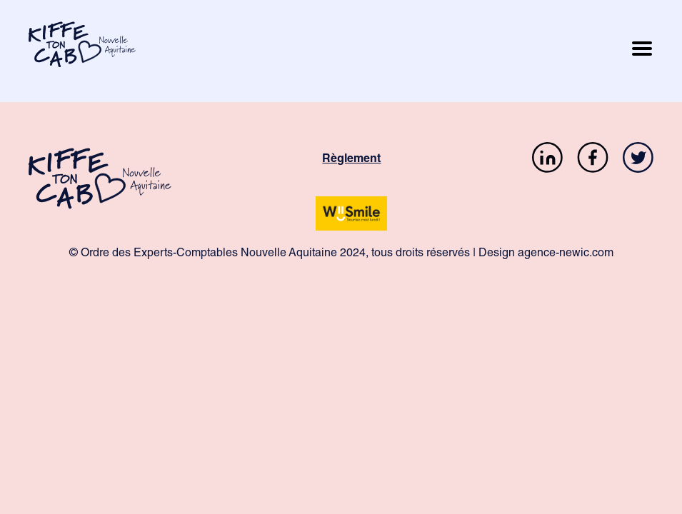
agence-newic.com (565, 254)
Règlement (351, 160)
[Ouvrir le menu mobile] (642, 51)
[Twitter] (638, 160)
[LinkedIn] (547, 160)
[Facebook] (592, 160)
